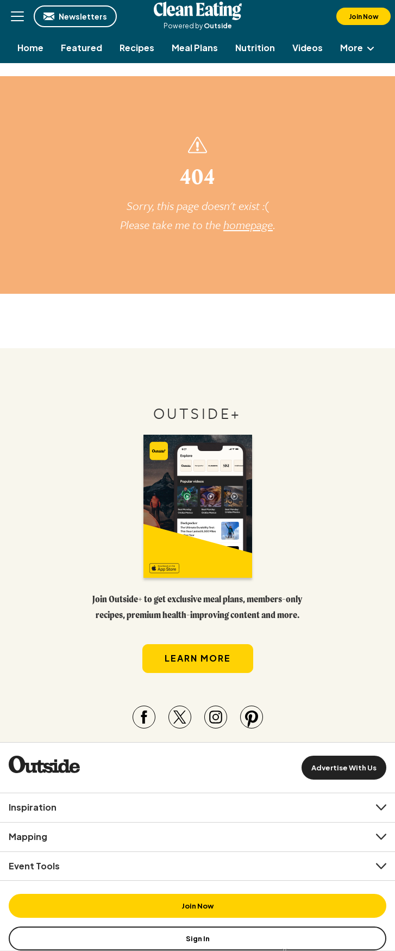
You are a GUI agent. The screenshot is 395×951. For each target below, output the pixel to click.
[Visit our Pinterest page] (251, 717)
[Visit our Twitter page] (179, 717)
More (359, 47)
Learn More (198, 658)
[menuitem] (30, 47)
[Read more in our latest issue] (197, 506)
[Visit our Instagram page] (215, 717)
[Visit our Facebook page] (144, 717)
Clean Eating (197, 11)
